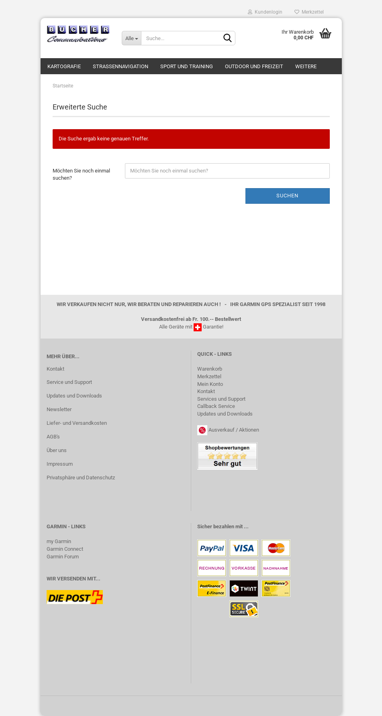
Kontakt (55, 369)
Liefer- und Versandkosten (77, 423)
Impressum (60, 464)
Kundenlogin (265, 12)
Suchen (287, 196)
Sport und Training (186, 66)
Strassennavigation (120, 66)
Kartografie (64, 66)
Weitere (306, 66)
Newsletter (59, 409)
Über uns (57, 450)
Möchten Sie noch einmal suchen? (81, 174)
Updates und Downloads (74, 396)
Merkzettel (309, 12)
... (246, 526)
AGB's (53, 437)
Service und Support (69, 382)
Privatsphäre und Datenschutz (81, 478)
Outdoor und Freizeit (254, 66)
